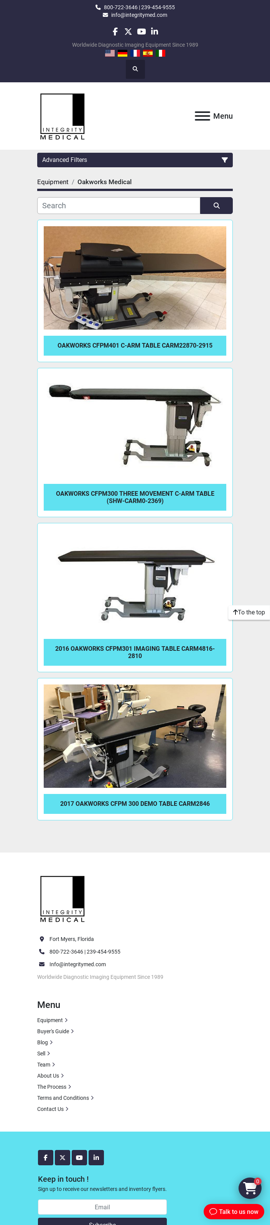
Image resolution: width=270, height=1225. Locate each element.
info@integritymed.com (139, 15)
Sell (41, 1053)
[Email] (102, 1207)
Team (43, 1065)
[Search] (118, 205)
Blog (42, 1042)
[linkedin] (154, 31)
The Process (51, 1087)
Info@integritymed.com (77, 964)
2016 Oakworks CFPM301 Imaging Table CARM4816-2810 (135, 652)
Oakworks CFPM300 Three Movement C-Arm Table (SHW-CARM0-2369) (135, 497)
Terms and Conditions (63, 1098)
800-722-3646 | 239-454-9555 (139, 7)
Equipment (50, 1020)
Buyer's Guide (53, 1031)
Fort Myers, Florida (71, 939)
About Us (48, 1076)
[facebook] (115, 31)
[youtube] (141, 31)
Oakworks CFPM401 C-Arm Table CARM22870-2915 (135, 345)
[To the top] (249, 612)
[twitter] (128, 31)
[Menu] (202, 116)
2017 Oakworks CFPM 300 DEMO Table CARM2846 (135, 803)
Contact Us (50, 1109)
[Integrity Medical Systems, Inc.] (63, 898)
